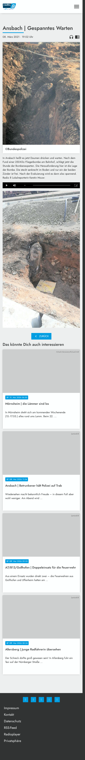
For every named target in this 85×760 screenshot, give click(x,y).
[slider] (51, 185)
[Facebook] (25, 699)
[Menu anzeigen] (76, 6)
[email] (57, 699)
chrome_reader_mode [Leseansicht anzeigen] (77, 37)
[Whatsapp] (41, 699)
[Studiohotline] (49, 699)
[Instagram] (33, 699)
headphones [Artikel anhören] (71, 37)
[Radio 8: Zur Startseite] (22, 6)
